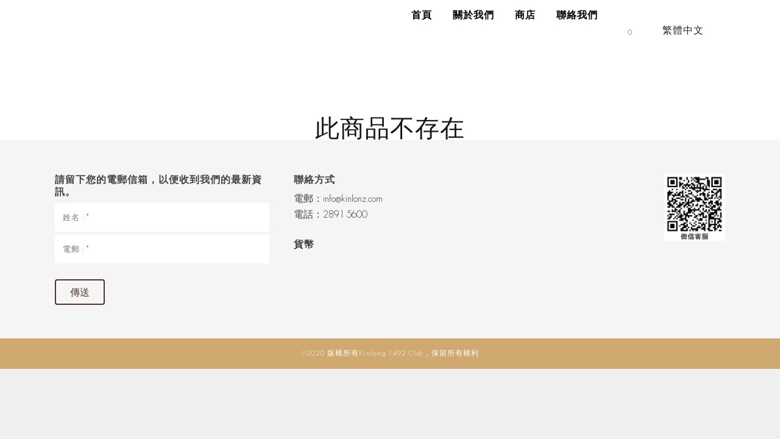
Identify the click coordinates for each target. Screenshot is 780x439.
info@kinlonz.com (353, 198)
